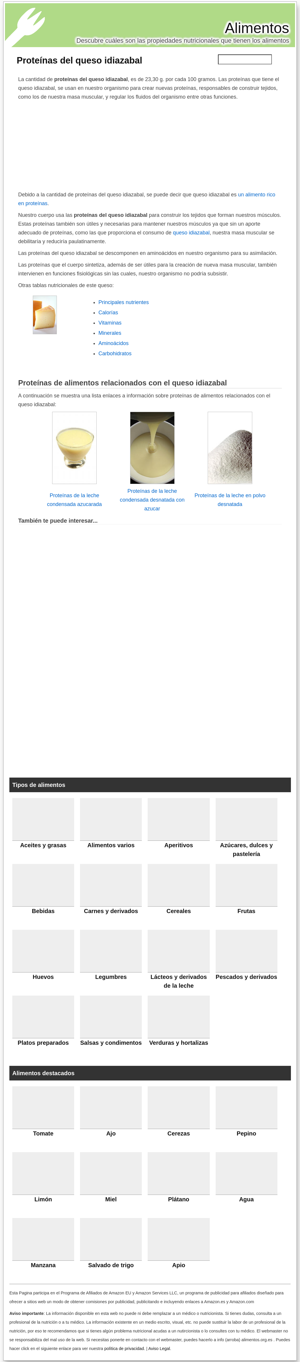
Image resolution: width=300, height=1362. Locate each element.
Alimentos (257, 28)
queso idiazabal (191, 233)
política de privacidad (124, 1348)
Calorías (108, 312)
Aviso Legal (159, 1348)
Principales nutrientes (123, 302)
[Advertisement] (150, 145)
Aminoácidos (113, 343)
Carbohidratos (115, 353)
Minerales (109, 333)
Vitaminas (110, 323)
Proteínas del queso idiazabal (79, 60)
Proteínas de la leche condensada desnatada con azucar (152, 500)
